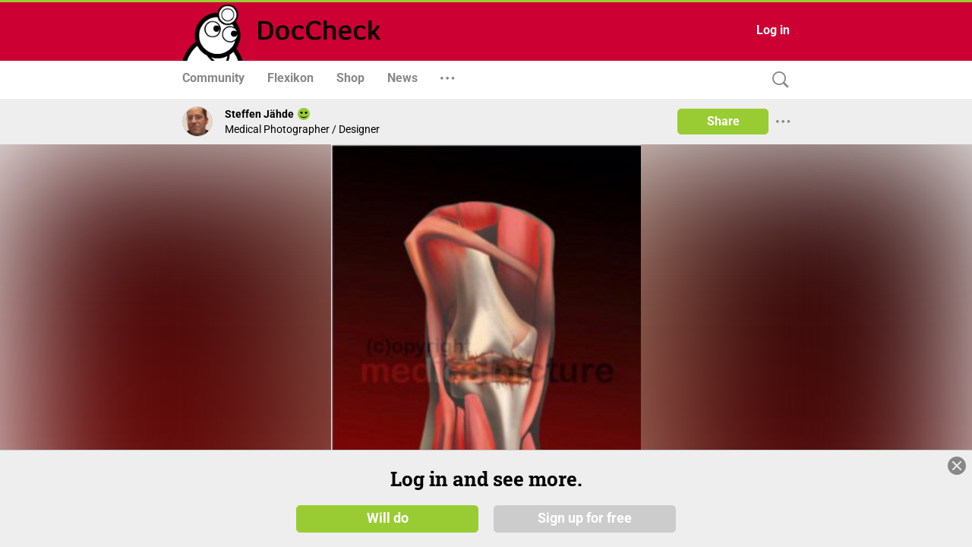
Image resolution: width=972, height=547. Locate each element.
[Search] (777, 80)
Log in (773, 30)
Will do (388, 518)
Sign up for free (585, 518)
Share (723, 121)
